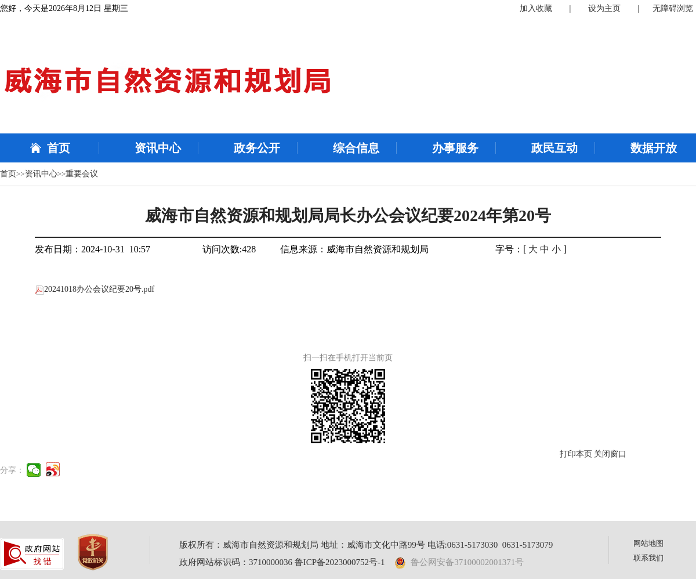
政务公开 (257, 148)
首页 (58, 148)
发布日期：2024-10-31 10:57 (92, 249)
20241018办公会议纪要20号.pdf (94, 289)
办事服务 (455, 148)
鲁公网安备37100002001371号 (459, 562)
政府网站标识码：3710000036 (235, 562)
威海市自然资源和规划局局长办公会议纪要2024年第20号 (348, 216)
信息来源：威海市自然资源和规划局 (354, 249)
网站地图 (648, 543)
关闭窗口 (610, 454)
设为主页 (604, 8)
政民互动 (554, 148)
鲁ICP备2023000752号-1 (340, 562)
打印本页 (576, 454)
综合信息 (356, 148)
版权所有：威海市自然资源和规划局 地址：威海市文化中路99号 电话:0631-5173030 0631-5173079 (366, 544)
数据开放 (653, 148)
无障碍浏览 (672, 8)
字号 (504, 249)
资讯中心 (158, 148)
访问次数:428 (229, 249)
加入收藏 (536, 8)
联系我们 (648, 557)
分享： (12, 470)
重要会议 (82, 173)
